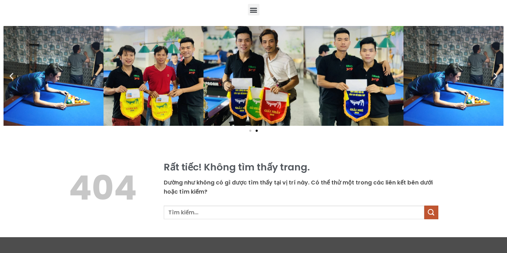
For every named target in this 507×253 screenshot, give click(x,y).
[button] (253, 9)
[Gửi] (431, 212)
